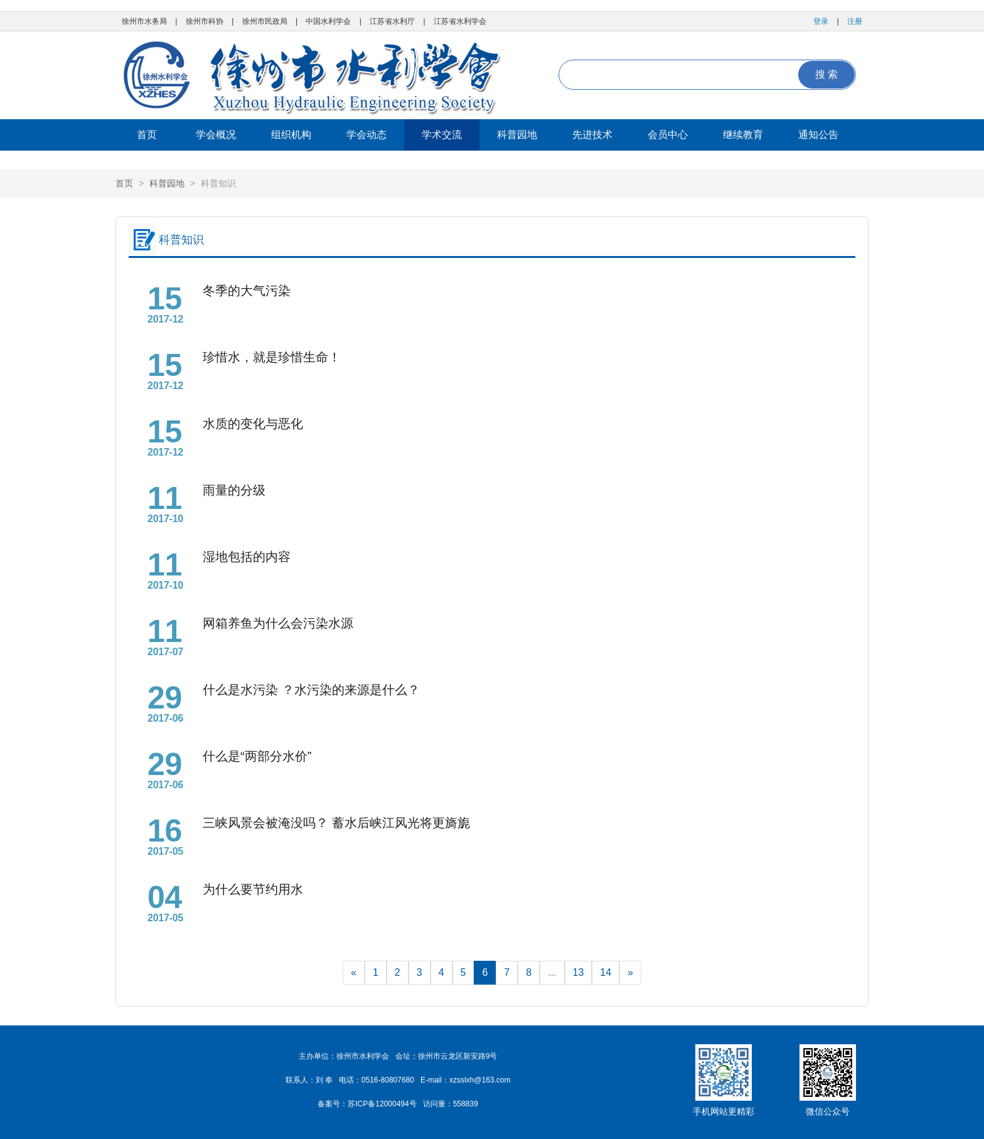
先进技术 (592, 134)
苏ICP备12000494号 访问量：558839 (413, 1103)
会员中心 (668, 134)
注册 (854, 21)
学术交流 (442, 134)
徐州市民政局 (264, 21)
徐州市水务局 (144, 21)
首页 (147, 134)
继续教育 (743, 134)
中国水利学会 (328, 21)
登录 (820, 21)
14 (605, 972)
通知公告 (818, 134)
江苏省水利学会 (460, 21)
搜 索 (826, 74)
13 (578, 972)
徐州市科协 (204, 21)
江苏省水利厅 (392, 21)
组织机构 (291, 134)
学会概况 (216, 134)
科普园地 (517, 134)
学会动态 (366, 134)
